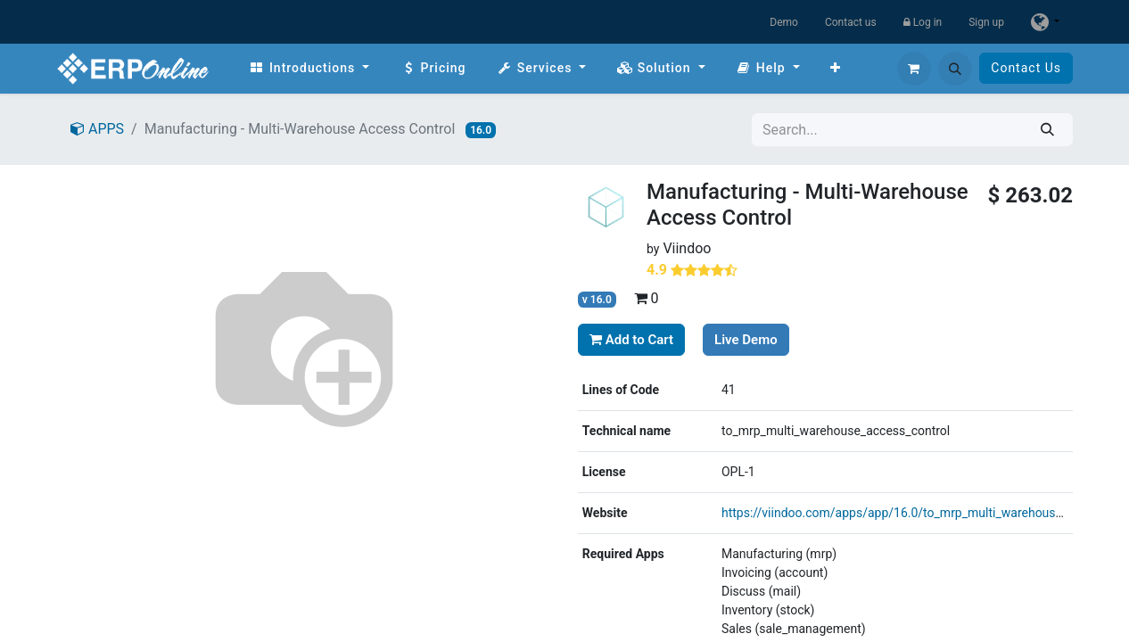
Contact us (851, 22)
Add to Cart (631, 340)
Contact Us (1026, 68)
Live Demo (746, 340)
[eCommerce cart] (914, 69)
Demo (784, 22)
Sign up (986, 22)
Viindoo (687, 248)
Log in (923, 22)
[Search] (1047, 129)
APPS (97, 128)
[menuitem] (309, 68)
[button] (955, 69)
